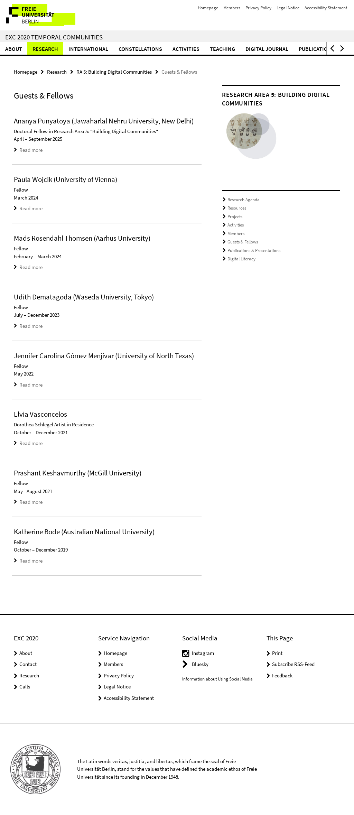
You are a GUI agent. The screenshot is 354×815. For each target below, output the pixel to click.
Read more (31, 150)
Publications (317, 48)
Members (231, 8)
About (13, 48)
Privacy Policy (258, 8)
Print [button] (277, 653)
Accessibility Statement (326, 8)
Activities (186, 48)
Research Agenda (243, 200)
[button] (331, 48)
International (88, 48)
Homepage (208, 8)
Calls (24, 686)
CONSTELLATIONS (140, 48)
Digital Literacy (241, 259)
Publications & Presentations (253, 250)
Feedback (282, 675)
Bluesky (200, 664)
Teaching (222, 48)
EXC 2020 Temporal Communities (54, 37)
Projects (234, 217)
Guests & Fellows (242, 242)
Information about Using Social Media (217, 679)
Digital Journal (266, 48)
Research (45, 48)
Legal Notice (288, 8)
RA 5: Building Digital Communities (114, 71)
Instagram (203, 653)
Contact (28, 664)
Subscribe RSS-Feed (293, 664)
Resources (236, 208)
